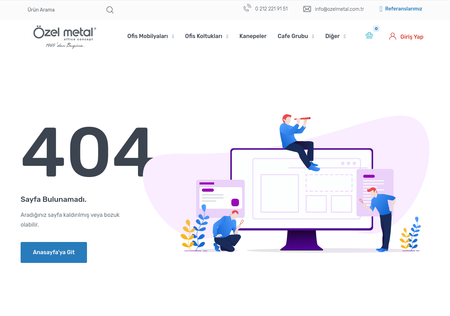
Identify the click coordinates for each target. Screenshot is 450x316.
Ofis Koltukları (203, 36)
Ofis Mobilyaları (148, 36)
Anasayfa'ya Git (54, 252)
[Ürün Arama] (62, 10)
